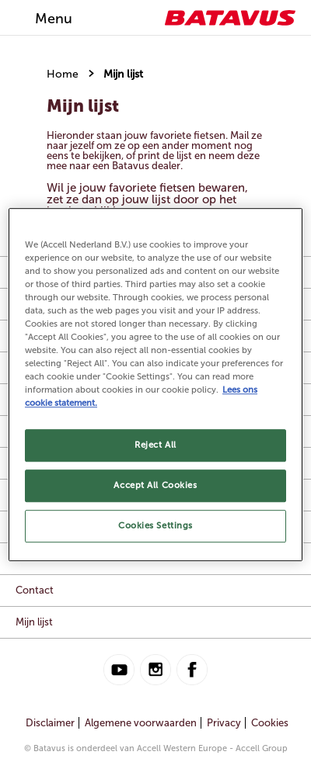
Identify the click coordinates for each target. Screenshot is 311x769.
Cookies (269, 723)
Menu (53, 18)
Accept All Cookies (155, 485)
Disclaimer (50, 723)
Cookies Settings (155, 525)
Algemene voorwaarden (141, 723)
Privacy (224, 723)
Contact (35, 590)
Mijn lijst (123, 74)
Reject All (155, 445)
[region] (155, 385)
